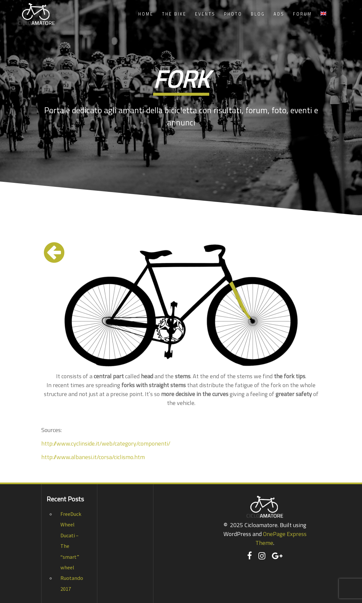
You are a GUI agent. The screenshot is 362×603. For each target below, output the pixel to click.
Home (145, 14)
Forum (302, 14)
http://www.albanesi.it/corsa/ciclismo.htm (93, 456)
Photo (233, 14)
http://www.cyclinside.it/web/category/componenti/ (105, 443)
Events (205, 14)
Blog (258, 14)
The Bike (174, 14)
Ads (279, 14)
